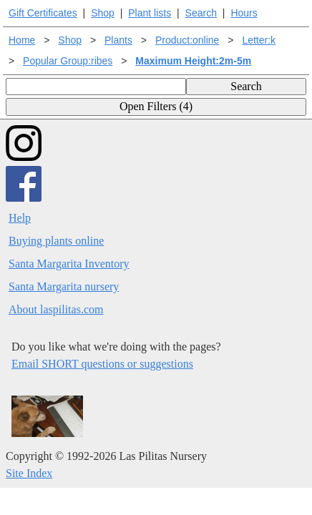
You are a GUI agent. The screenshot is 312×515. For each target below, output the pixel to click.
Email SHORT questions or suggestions (102, 364)
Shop (102, 13)
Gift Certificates (43, 13)
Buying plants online (56, 241)
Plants (118, 40)
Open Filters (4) (156, 106)
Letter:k (259, 40)
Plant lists (149, 13)
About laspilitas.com (56, 309)
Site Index (29, 473)
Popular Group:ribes (67, 61)
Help (20, 218)
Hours (243, 13)
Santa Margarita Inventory (69, 264)
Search (201, 13)
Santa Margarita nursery (64, 286)
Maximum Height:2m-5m (193, 61)
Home (22, 40)
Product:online (187, 40)
